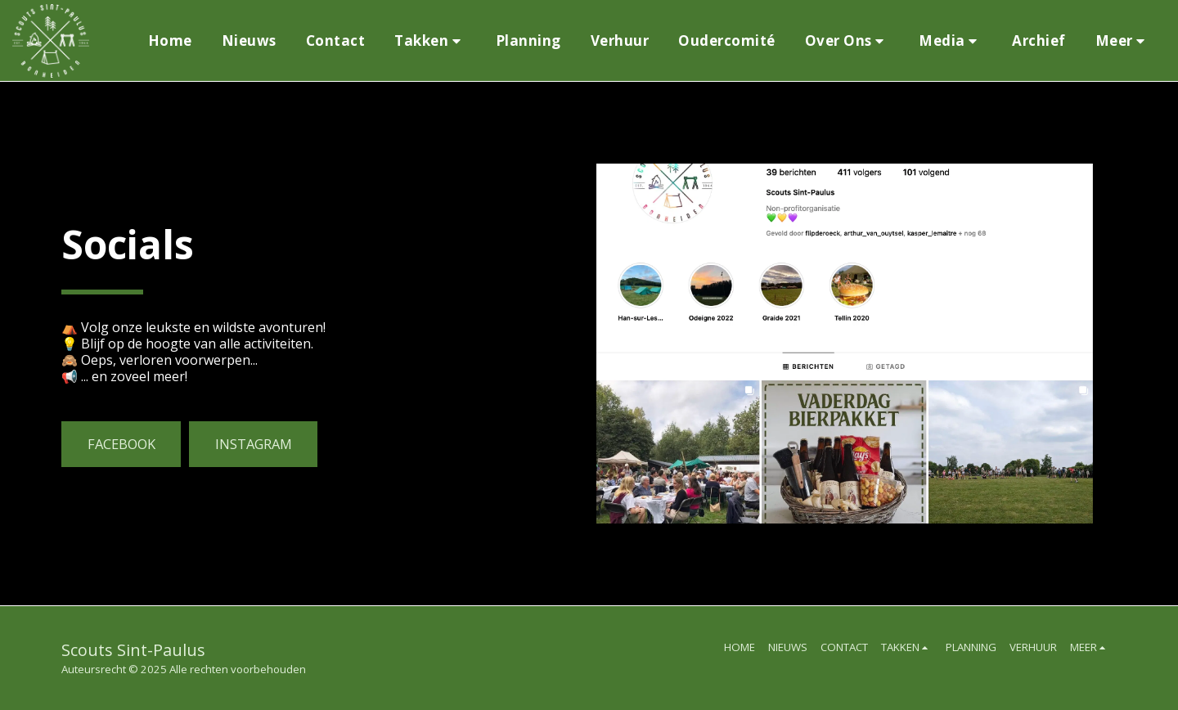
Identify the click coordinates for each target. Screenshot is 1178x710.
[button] (430, 40)
